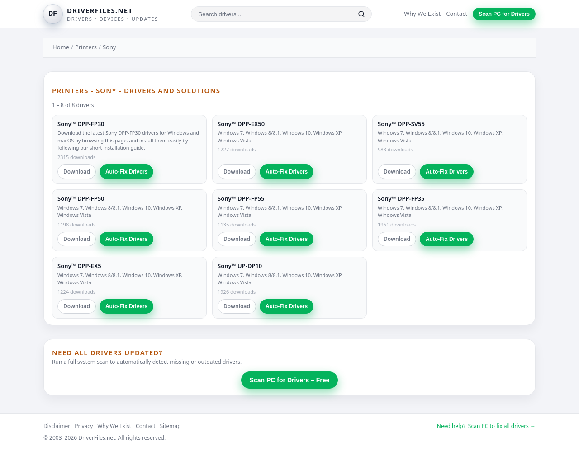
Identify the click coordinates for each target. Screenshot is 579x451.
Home (60, 47)
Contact (456, 13)
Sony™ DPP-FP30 (80, 124)
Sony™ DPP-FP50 (80, 198)
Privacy (84, 426)
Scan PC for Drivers (504, 14)
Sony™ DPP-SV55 (401, 124)
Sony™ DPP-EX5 (79, 266)
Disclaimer (56, 426)
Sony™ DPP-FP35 (401, 198)
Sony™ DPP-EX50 (241, 124)
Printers (86, 47)
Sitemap (170, 426)
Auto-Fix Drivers (126, 172)
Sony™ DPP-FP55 (241, 198)
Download (76, 171)
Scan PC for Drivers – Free (290, 380)
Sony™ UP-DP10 (240, 266)
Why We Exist (422, 13)
